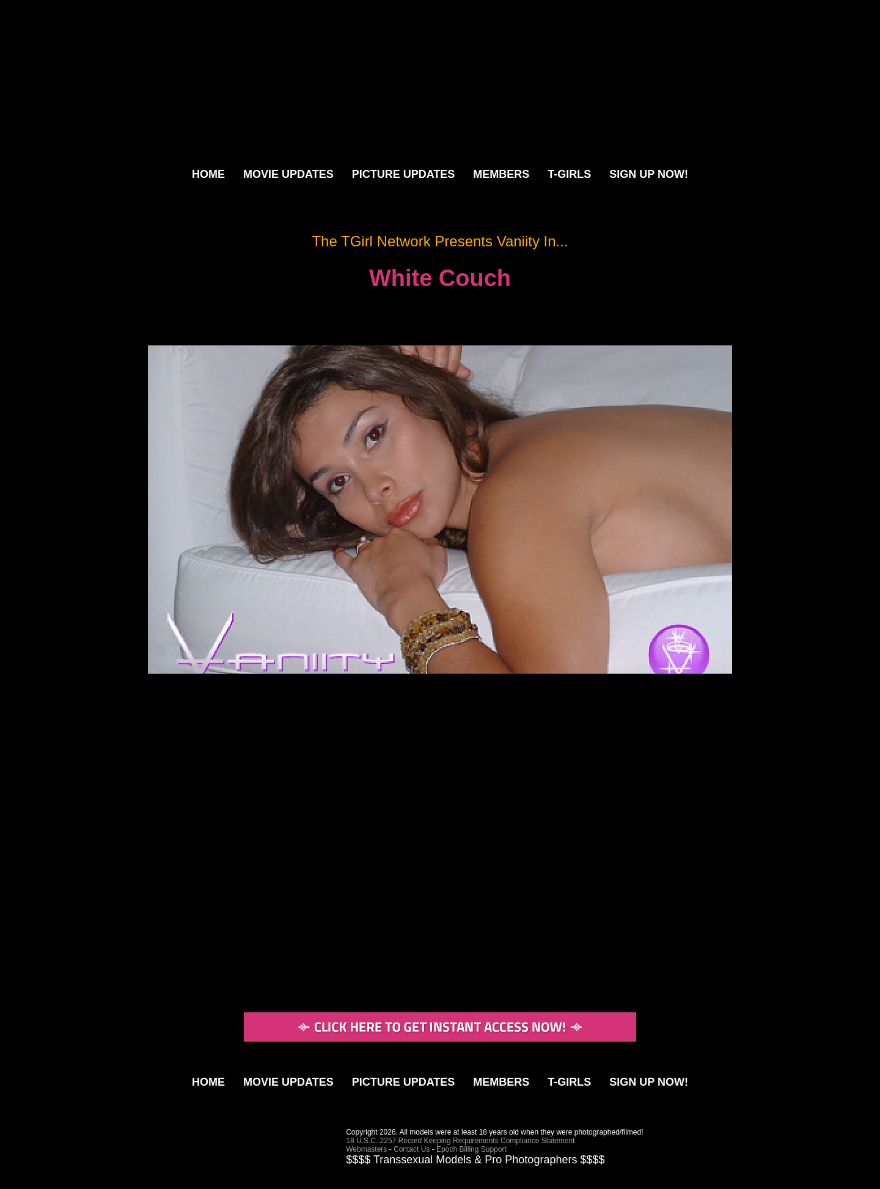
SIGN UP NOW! (648, 174)
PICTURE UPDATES (403, 174)
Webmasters (366, 1149)
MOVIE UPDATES (288, 174)
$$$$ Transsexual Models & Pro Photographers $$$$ (475, 1160)
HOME (208, 174)
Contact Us (412, 1149)
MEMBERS (501, 174)
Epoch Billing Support (471, 1149)
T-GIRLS (569, 174)
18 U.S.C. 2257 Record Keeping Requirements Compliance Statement (460, 1140)
